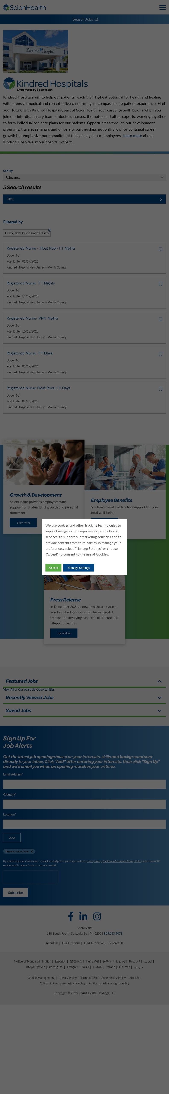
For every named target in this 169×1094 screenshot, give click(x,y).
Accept (53, 568)
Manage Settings (79, 568)
